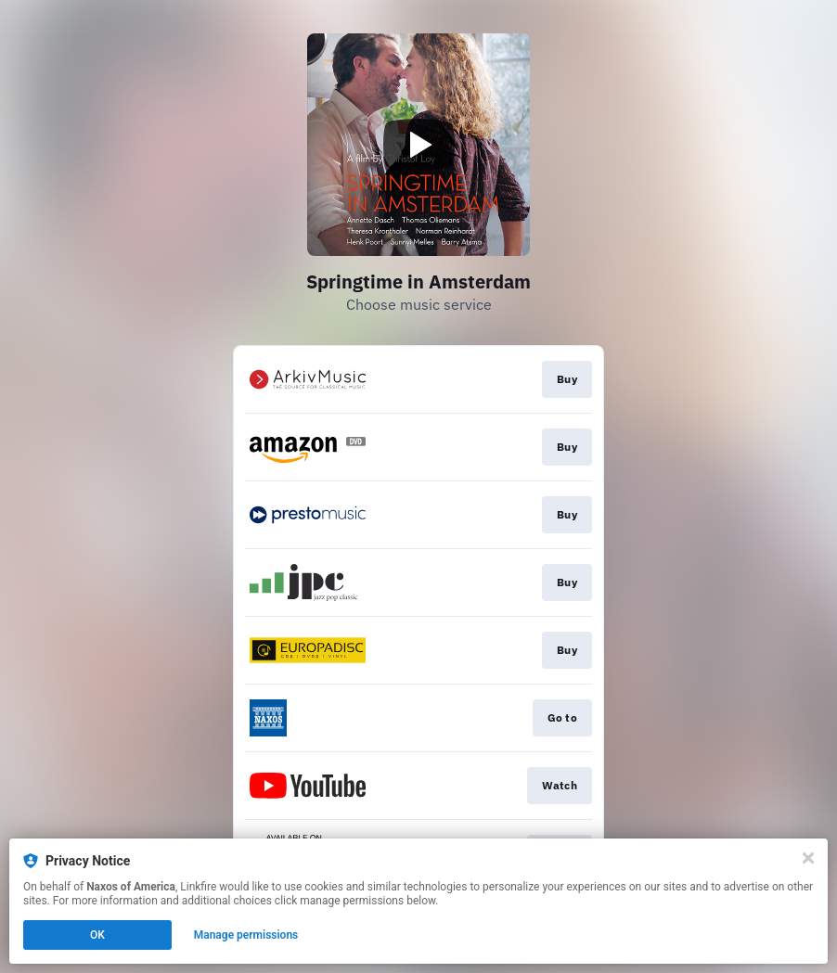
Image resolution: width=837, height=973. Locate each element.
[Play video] (418, 145)
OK (97, 934)
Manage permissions (246, 934)
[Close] (808, 858)
